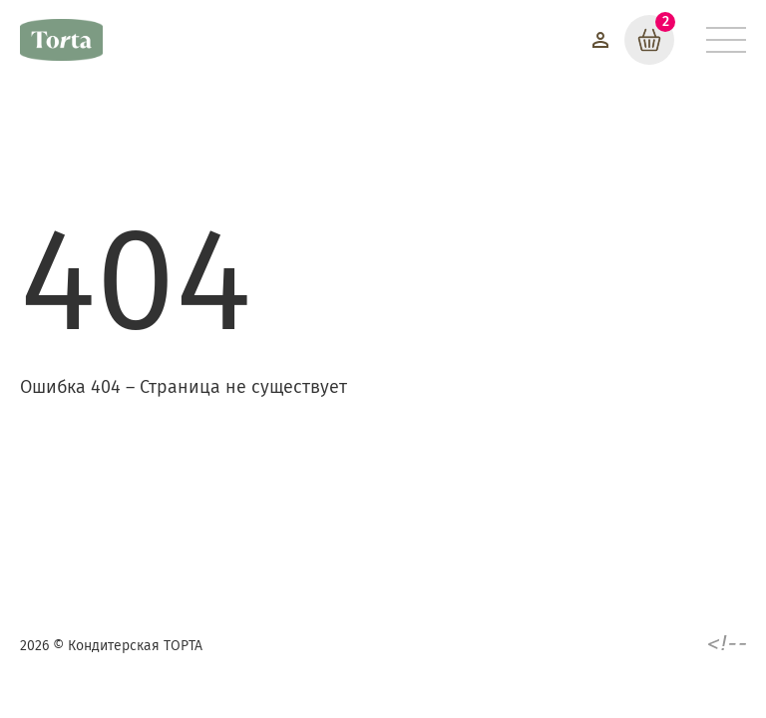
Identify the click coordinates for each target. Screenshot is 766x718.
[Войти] (600, 40)
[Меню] (726, 40)
